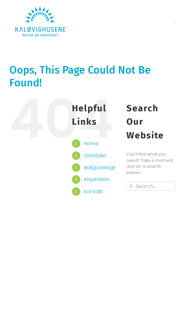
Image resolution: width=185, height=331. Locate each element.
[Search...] (151, 186)
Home (91, 143)
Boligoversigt (99, 167)
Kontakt (93, 191)
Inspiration (96, 179)
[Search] (130, 186)
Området (95, 155)
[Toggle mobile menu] (174, 22)
